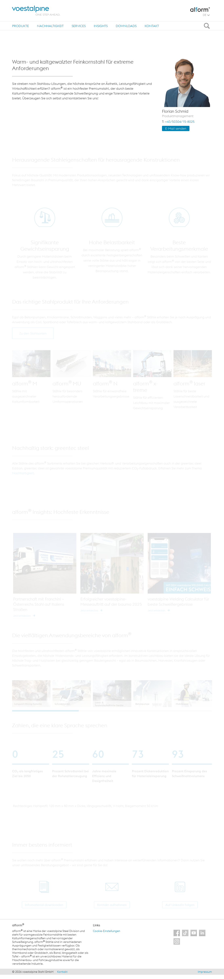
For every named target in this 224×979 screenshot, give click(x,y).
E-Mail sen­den (175, 128)
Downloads (126, 26)
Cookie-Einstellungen (106, 931)
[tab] (20, 25)
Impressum (205, 972)
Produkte (20, 26)
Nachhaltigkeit (50, 26)
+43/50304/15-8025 (180, 122)
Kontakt (152, 26)
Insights (101, 26)
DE (206, 15)
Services (79, 26)
